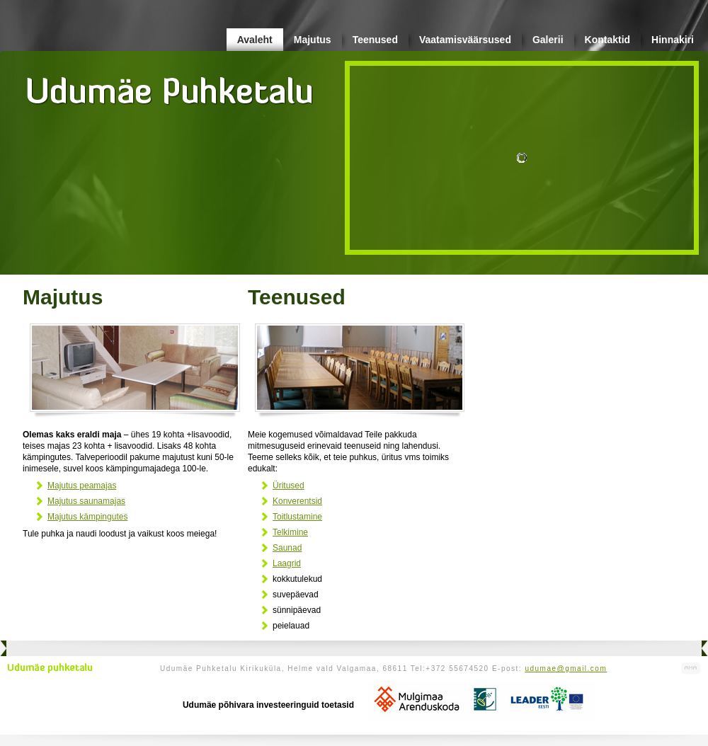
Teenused (375, 39)
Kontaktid (608, 39)
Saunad (287, 548)
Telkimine (290, 532)
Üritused (288, 485)
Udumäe (170, 86)
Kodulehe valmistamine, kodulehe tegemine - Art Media (691, 668)
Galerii (548, 39)
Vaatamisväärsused (465, 39)
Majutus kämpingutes (87, 517)
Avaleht (255, 39)
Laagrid (287, 563)
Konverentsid (297, 501)
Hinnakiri (672, 39)
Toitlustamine (297, 517)
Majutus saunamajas (86, 501)
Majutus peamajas (81, 485)
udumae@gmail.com (566, 668)
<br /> (508, 289)
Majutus (312, 39)
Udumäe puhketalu (50, 668)
